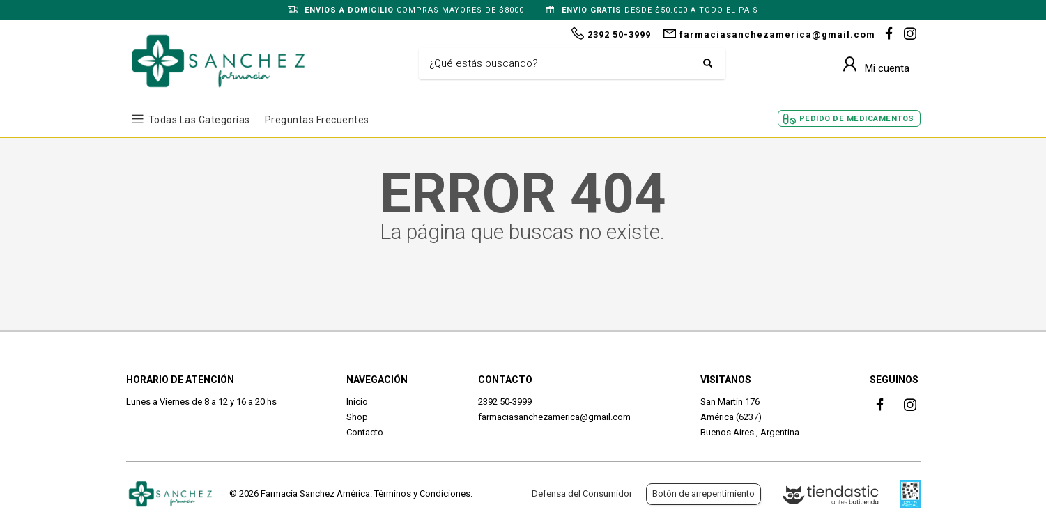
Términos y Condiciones (422, 493)
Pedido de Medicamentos (856, 118)
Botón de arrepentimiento (703, 493)
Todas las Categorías (199, 119)
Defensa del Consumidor (582, 493)
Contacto (364, 432)
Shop (357, 417)
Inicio (357, 401)
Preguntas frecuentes (317, 119)
